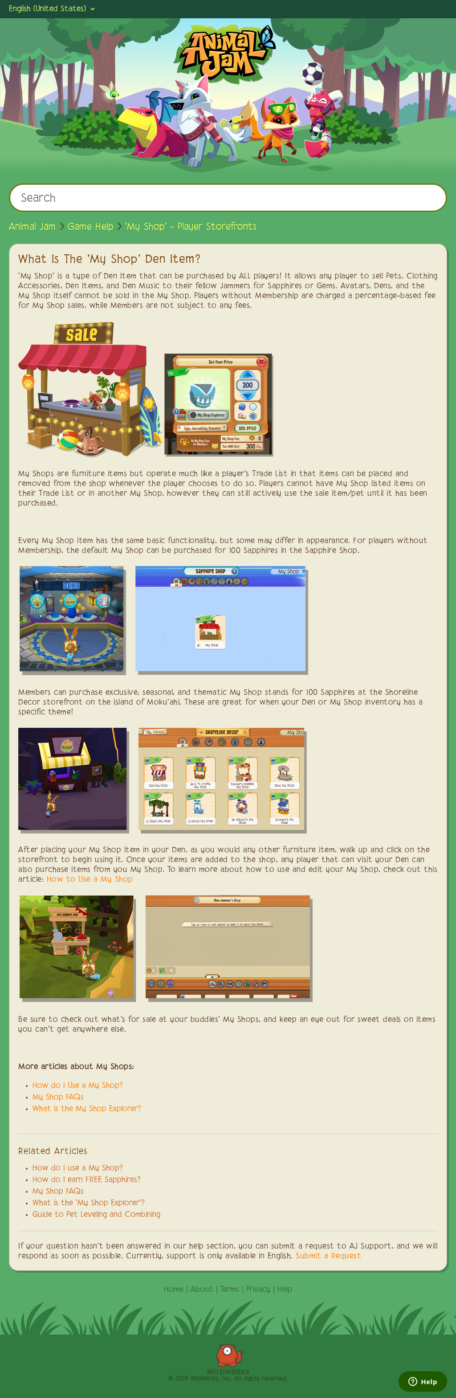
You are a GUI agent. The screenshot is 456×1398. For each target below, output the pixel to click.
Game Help (91, 227)
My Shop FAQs (58, 1097)
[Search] (228, 197)
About (202, 1290)
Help (284, 1290)
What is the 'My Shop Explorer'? (89, 1203)
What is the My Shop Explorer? (87, 1109)
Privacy (258, 1290)
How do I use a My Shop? (78, 1168)
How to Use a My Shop (90, 880)
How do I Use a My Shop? (78, 1086)
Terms (229, 1290)
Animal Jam (32, 227)
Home (173, 1290)
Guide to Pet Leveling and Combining (96, 1215)
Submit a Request (328, 1256)
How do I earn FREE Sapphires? (87, 1180)
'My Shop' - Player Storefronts (190, 227)
